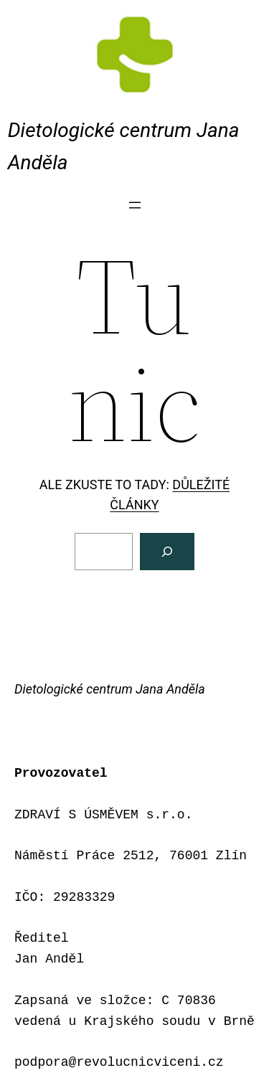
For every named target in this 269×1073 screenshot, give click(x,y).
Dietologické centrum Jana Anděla (109, 688)
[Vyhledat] (167, 551)
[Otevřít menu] (134, 205)
